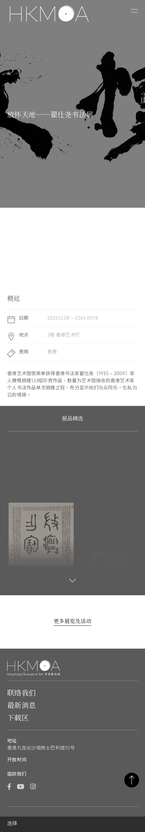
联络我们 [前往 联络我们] (21, 693)
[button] (134, 11)
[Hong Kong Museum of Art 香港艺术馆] (49, 14)
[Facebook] (9, 787)
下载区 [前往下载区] (18, 718)
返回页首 (131, 780)
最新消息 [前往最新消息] (21, 705)
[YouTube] (20, 787)
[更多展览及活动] (72, 622)
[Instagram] (33, 787)
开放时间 (16, 760)
